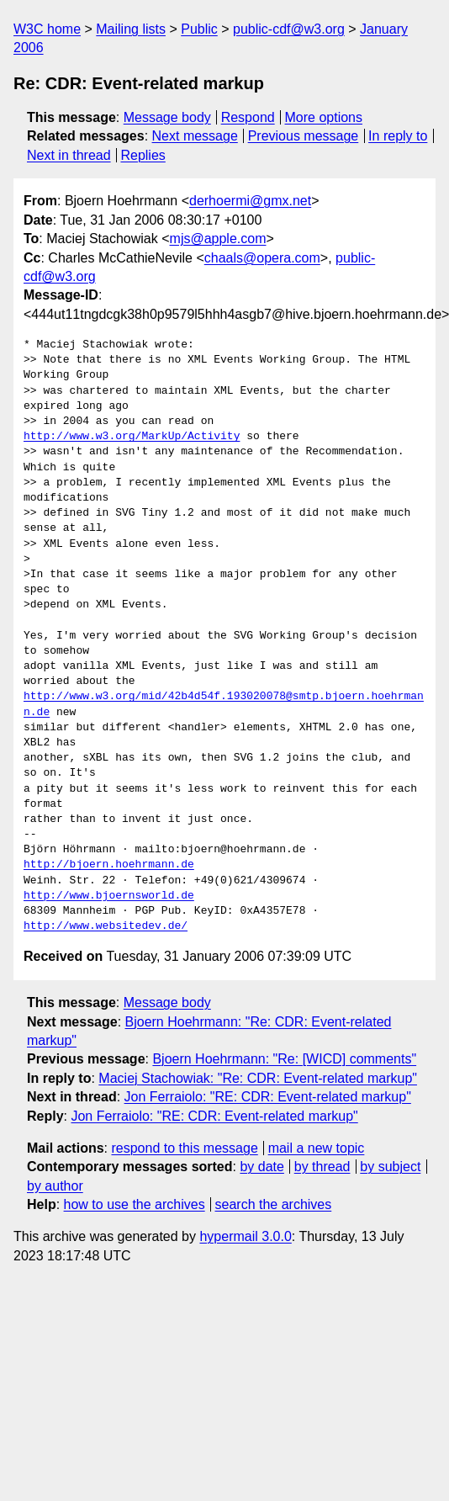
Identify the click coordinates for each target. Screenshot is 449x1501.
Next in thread (69, 155)
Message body (167, 117)
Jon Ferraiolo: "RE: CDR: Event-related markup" (267, 1097)
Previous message (303, 136)
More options (324, 117)
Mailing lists (131, 29)
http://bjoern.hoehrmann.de (109, 864)
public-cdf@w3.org (289, 29)
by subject (390, 1166)
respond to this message (184, 1148)
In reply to (397, 136)
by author (55, 1186)
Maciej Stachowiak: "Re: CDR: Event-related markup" (257, 1078)
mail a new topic (316, 1148)
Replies (142, 155)
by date (261, 1166)
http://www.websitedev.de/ (106, 926)
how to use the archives (134, 1204)
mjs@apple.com (218, 238)
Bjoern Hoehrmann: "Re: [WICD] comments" (284, 1059)
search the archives (273, 1204)
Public (199, 29)
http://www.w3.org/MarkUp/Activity (132, 436)
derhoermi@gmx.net (250, 201)
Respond (248, 117)
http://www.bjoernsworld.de (109, 896)
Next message (195, 136)
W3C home (47, 29)
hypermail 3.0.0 (245, 1236)
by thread (322, 1166)
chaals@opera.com (262, 258)
